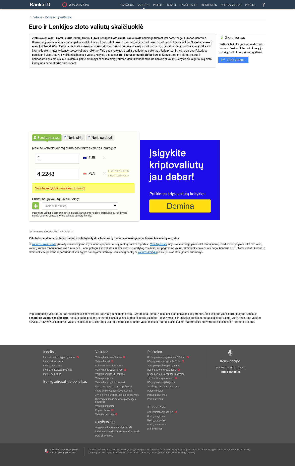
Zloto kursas (232, 60)
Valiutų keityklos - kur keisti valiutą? (60, 188)
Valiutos (37, 17)
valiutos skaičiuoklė (44, 244)
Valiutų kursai (158, 244)
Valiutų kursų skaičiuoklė (58, 17)
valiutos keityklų (148, 252)
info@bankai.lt (230, 372)
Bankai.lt (40, 5)
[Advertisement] (147, 100)
